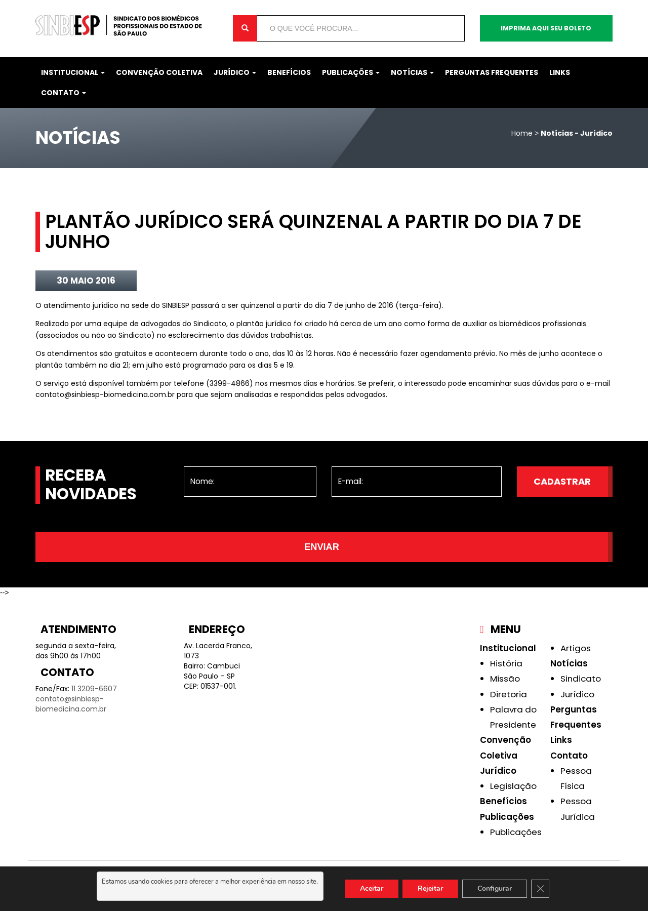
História (506, 663)
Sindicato (580, 678)
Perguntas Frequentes (491, 72)
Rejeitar (430, 888)
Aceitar (371, 888)
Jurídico (235, 72)
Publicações (351, 72)
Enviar (321, 547)
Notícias (412, 72)
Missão (505, 678)
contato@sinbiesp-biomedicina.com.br (70, 704)
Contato (63, 93)
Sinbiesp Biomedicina (126, 25)
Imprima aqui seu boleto (546, 28)
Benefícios (289, 72)
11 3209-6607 (94, 689)
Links (559, 72)
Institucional (73, 72)
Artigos (575, 648)
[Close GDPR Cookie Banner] (540, 889)
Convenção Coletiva (159, 72)
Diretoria (508, 694)
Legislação (513, 786)
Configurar (494, 888)
